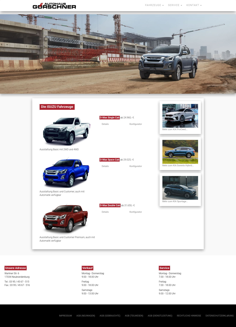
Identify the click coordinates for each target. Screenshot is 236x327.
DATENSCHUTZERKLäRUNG (220, 315)
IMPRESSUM (65, 315)
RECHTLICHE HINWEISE (189, 315)
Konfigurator (135, 124)
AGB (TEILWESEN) (134, 315)
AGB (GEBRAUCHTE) (110, 315)
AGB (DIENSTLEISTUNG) (160, 315)
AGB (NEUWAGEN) (85, 315)
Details (105, 124)
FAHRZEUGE (154, 5)
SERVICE (175, 5)
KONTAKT (194, 5)
